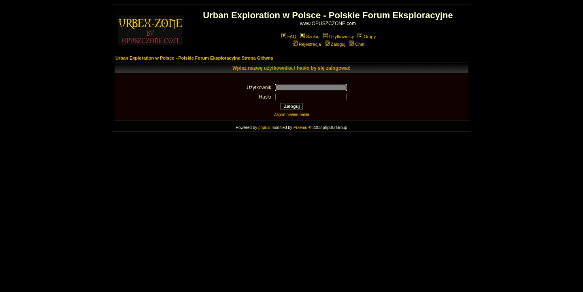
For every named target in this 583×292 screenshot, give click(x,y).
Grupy (366, 36)
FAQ (288, 36)
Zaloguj (335, 44)
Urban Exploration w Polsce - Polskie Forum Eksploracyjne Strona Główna (194, 58)
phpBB (264, 127)
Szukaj (309, 36)
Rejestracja (307, 44)
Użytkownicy (338, 36)
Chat (356, 44)
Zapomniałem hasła (291, 114)
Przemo (300, 127)
